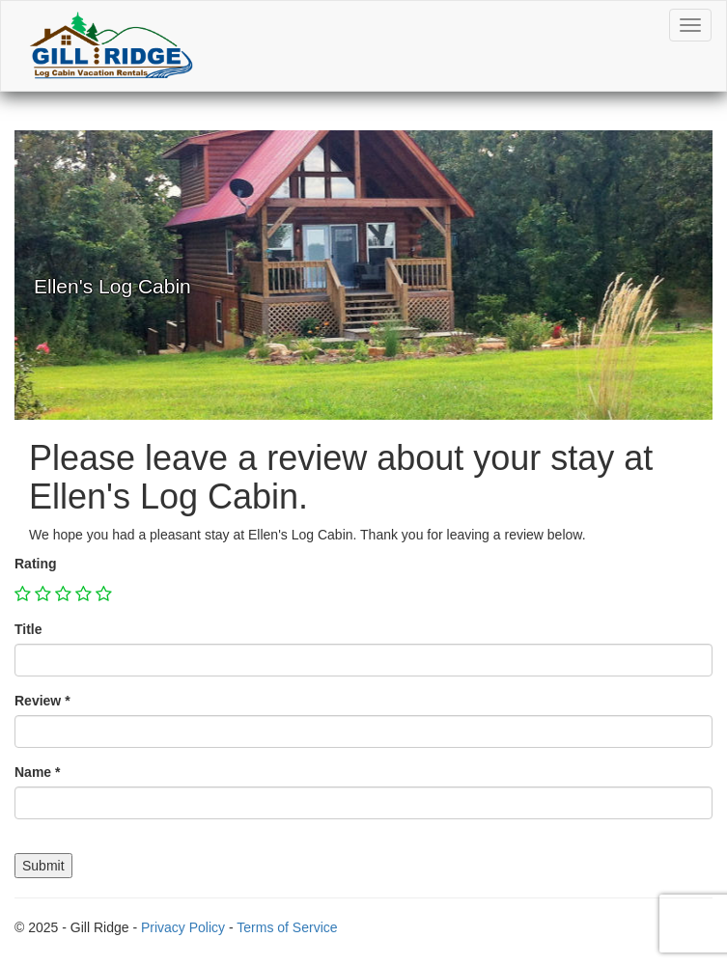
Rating (35, 563)
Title (28, 629)
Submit (43, 865)
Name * (37, 772)
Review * (42, 700)
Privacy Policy (183, 927)
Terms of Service (287, 927)
